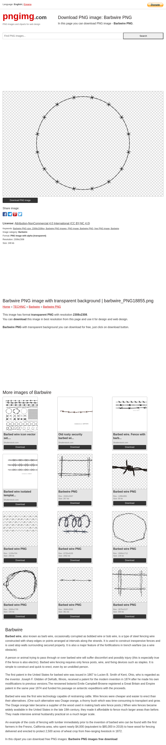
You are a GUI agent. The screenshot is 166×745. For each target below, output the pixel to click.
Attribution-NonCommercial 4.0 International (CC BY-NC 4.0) (52, 223)
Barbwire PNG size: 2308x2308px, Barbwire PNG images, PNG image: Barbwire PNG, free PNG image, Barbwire (66, 228)
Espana (27, 4)
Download (20, 447)
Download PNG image (20, 200)
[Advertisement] (83, 66)
